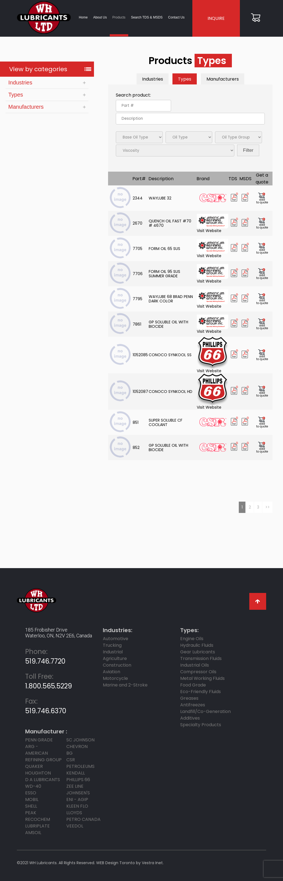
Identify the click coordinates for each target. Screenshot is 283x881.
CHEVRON (77, 746)
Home (83, 17)
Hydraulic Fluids (196, 645)
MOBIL (31, 799)
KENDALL (75, 773)
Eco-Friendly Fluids (200, 691)
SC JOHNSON (80, 740)
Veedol (74, 826)
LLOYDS (74, 813)
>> (267, 507)
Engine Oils (191, 638)
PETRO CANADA (83, 819)
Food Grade (193, 685)
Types (15, 95)
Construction (117, 665)
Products (118, 17)
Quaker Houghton (38, 769)
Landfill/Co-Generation (205, 711)
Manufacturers (26, 107)
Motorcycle (115, 678)
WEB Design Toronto (115, 863)
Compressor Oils (198, 672)
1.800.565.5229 (48, 681)
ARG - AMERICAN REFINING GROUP (43, 753)
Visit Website (212, 223)
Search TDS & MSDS (147, 17)
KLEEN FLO (77, 806)
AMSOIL (33, 832)
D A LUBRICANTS (42, 779)
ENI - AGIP (77, 799)
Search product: (133, 95)
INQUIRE (216, 18)
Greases (189, 698)
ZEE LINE (74, 786)
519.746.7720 (45, 656)
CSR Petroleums (80, 763)
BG (69, 753)
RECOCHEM (37, 819)
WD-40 (33, 786)
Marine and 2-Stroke (125, 685)
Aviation (111, 672)
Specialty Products (200, 725)
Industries (20, 83)
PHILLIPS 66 (78, 779)
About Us (100, 17)
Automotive (115, 638)
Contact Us (176, 17)
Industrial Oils (194, 665)
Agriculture (115, 658)
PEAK (30, 813)
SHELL (31, 806)
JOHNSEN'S (78, 793)
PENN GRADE (39, 740)
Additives (190, 718)
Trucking (112, 645)
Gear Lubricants (197, 652)
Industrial (113, 652)
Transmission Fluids (201, 658)
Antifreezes (192, 705)
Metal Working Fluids (202, 678)
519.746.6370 (45, 706)
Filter (248, 150)
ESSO (30, 793)
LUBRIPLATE (37, 826)
